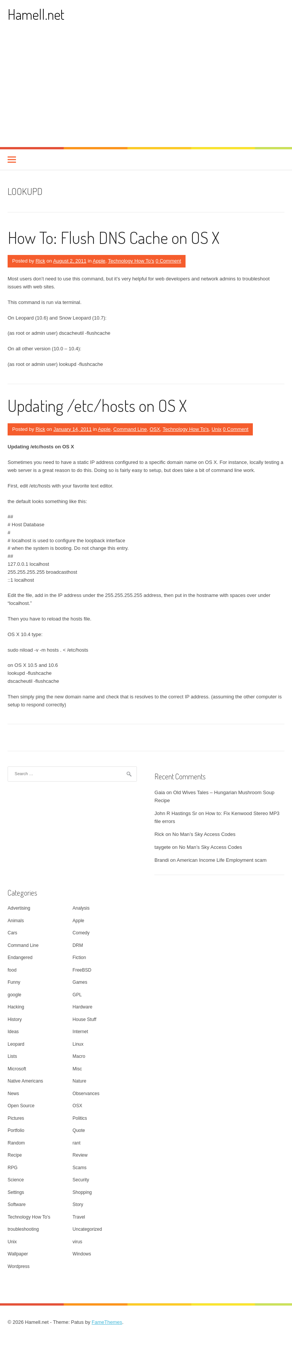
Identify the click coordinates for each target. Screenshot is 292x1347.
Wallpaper (18, 1254)
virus (77, 1241)
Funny (14, 982)
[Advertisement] (146, 90)
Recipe (15, 1155)
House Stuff (84, 1019)
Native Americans (25, 1081)
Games (80, 982)
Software (16, 1204)
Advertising (19, 908)
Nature (79, 1081)
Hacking (16, 1007)
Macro (79, 1056)
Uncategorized (87, 1229)
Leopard (16, 1044)
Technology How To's (131, 261)
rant (77, 1143)
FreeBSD (82, 970)
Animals (16, 920)
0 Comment (168, 261)
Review (80, 1155)
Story (78, 1204)
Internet (80, 1031)
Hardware (82, 1007)
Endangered (20, 957)
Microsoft (17, 1069)
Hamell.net (36, 14)
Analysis (81, 908)
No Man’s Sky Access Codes (203, 834)
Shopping (82, 1192)
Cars (12, 932)
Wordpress (19, 1266)
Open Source (21, 1105)
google (14, 994)
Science (16, 1179)
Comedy (81, 932)
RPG (12, 1167)
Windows (82, 1254)
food (12, 970)
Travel (79, 1217)
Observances (86, 1093)
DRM (78, 945)
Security (81, 1179)
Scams (80, 1167)
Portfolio (16, 1130)
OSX (154, 429)
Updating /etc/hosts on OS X (97, 405)
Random (16, 1143)
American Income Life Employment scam (222, 860)
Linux (78, 1044)
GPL (77, 994)
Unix (217, 429)
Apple (99, 261)
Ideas (13, 1031)
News (13, 1093)
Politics (80, 1118)
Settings (16, 1192)
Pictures (16, 1118)
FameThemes (107, 1322)
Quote (79, 1130)
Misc (77, 1069)
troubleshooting (23, 1229)
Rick (40, 261)
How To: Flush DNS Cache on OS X (113, 237)
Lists (12, 1056)
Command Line (130, 429)
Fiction (79, 957)
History (15, 1019)
